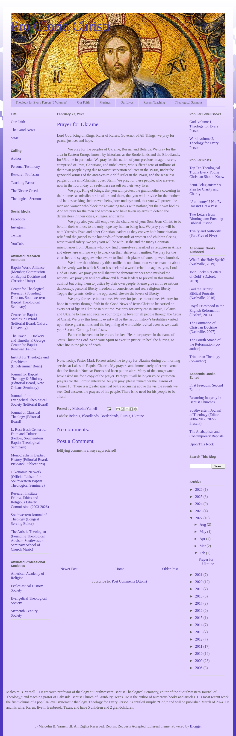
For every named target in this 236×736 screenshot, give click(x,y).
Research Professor (25, 174)
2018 (199, 596)
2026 (199, 489)
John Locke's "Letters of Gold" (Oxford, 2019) (205, 276)
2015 (199, 618)
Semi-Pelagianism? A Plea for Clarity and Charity (205, 189)
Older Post (170, 569)
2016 (199, 610)
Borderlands (109, 416)
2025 (199, 497)
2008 (199, 668)
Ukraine (138, 416)
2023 (199, 511)
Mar (203, 546)
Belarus (74, 416)
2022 (199, 518)
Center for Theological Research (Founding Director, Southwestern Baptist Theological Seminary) (28, 298)
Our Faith (83, 102)
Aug (203, 524)
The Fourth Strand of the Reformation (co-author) (205, 344)
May (203, 532)
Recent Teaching (154, 102)
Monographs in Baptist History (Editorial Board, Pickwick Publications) (29, 459)
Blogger (196, 726)
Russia (125, 416)
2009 (199, 661)
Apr (203, 539)
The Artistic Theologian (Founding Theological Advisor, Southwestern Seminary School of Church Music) (28, 540)
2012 (199, 639)
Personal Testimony (25, 166)
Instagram (18, 227)
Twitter (16, 235)
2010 (199, 653)
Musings (105, 102)
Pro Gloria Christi (60, 26)
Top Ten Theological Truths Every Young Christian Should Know (206, 172)
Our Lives (127, 102)
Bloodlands (90, 416)
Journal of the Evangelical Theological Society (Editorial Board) (29, 400)
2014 (199, 625)
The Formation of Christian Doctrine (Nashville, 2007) (203, 327)
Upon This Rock (201, 444)
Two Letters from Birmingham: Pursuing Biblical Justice (206, 218)
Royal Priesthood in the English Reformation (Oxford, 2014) (206, 310)
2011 (199, 646)
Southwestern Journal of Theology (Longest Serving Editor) (29, 519)
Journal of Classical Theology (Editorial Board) (25, 416)
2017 (199, 603)
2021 (199, 575)
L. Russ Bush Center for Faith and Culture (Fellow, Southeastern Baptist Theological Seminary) (29, 438)
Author (16, 158)
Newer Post (68, 569)
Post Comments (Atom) (129, 581)
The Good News (23, 130)
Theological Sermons (188, 102)
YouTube (17, 243)
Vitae (15, 138)
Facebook (18, 219)
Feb (203, 553)
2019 (199, 589)
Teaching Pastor (22, 183)
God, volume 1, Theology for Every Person (203, 126)
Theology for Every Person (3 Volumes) (41, 102)
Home (119, 569)
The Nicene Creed (24, 191)
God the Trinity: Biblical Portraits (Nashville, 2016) (202, 293)
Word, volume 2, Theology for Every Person (203, 143)
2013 (199, 632)
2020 (199, 582)
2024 (199, 504)
